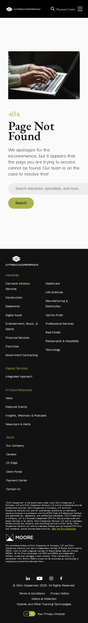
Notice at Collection (44, 598)
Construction (14, 297)
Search (21, 203)
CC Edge (11, 462)
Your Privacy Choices (51, 614)
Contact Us (13, 489)
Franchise (12, 346)
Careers (11, 454)
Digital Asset (14, 315)
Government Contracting (22, 355)
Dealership (13, 306)
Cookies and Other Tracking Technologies (44, 604)
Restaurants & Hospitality (62, 341)
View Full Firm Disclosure (64, 529)
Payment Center (65, 9)
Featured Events (16, 406)
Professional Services (60, 323)
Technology (53, 349)
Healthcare (53, 283)
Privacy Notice (59, 593)
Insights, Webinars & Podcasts (26, 415)
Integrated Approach (19, 376)
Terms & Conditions (32, 593)
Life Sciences (54, 292)
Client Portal (14, 471)
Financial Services (17, 337)
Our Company (15, 445)
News (9, 398)
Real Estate (53, 332)
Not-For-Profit (54, 315)
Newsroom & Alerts (18, 424)
